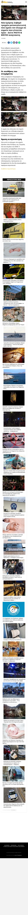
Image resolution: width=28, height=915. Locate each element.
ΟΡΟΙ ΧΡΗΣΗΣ (21, 874)
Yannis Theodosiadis (18, 884)
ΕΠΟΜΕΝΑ (13, 839)
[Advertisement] (14, 187)
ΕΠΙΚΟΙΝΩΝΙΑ (13, 874)
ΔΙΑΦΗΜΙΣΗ (7, 874)
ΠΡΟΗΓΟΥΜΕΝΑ (6, 839)
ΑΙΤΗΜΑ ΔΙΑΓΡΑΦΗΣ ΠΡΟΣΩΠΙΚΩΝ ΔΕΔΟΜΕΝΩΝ (14, 875)
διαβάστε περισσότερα (8, 169)
